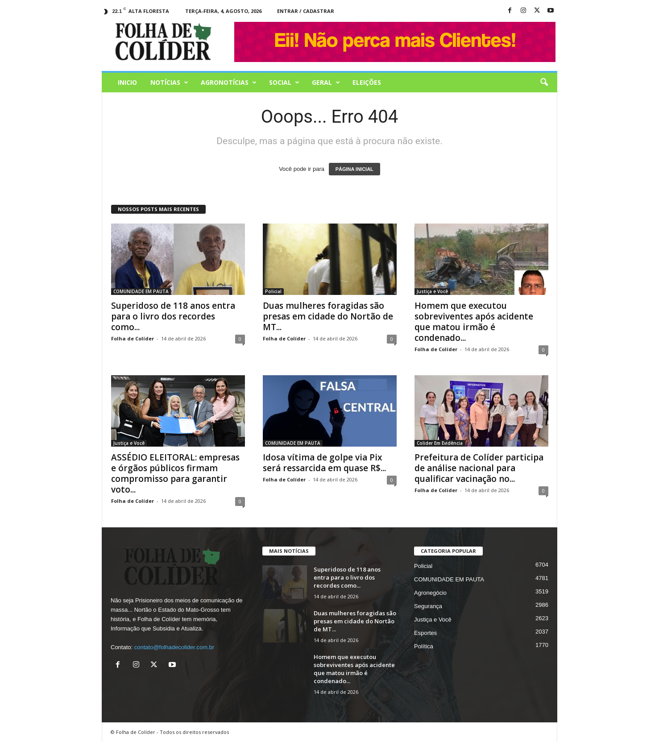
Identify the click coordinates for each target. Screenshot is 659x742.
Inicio (127, 82)
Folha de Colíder (132, 338)
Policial (273, 291)
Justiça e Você (432, 291)
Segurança (428, 606)
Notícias (169, 82)
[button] (544, 82)
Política (423, 646)
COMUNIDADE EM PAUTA (141, 291)
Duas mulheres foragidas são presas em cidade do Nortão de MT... (328, 316)
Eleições (366, 82)
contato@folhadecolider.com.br (174, 647)
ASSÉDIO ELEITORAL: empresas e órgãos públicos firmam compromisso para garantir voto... (175, 473)
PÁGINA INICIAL (354, 169)
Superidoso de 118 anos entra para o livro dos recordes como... (173, 316)
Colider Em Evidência (440, 443)
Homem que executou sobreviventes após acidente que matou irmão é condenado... (473, 322)
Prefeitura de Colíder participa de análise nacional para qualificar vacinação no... (478, 468)
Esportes (425, 633)
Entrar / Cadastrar (305, 11)
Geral (326, 82)
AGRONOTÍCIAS (229, 82)
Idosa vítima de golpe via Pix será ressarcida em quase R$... (324, 463)
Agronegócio (430, 592)
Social (284, 82)
